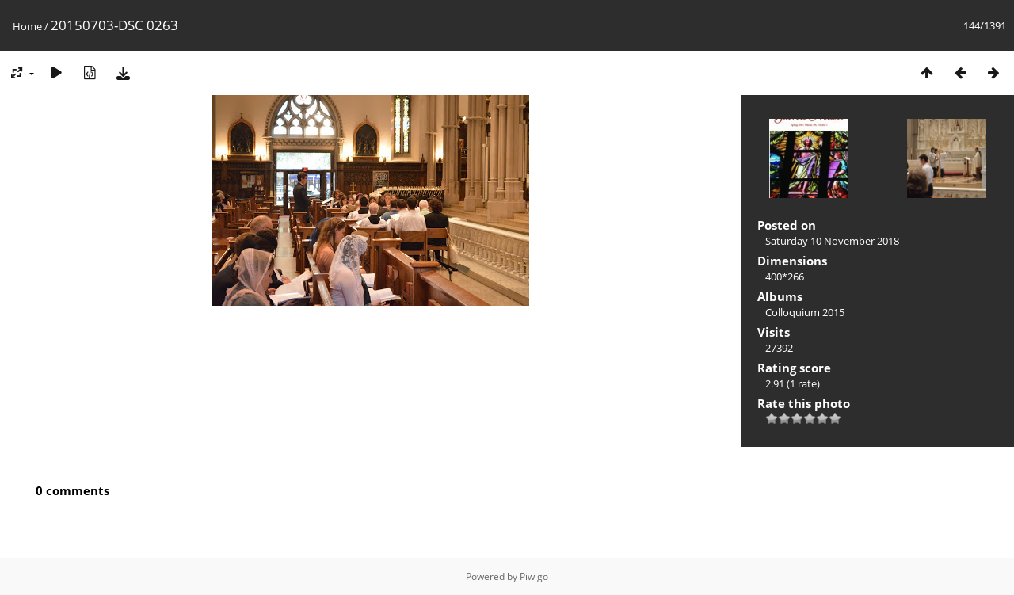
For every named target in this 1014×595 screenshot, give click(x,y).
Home (27, 26)
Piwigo (534, 576)
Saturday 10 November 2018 (832, 241)
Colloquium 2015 (804, 312)
